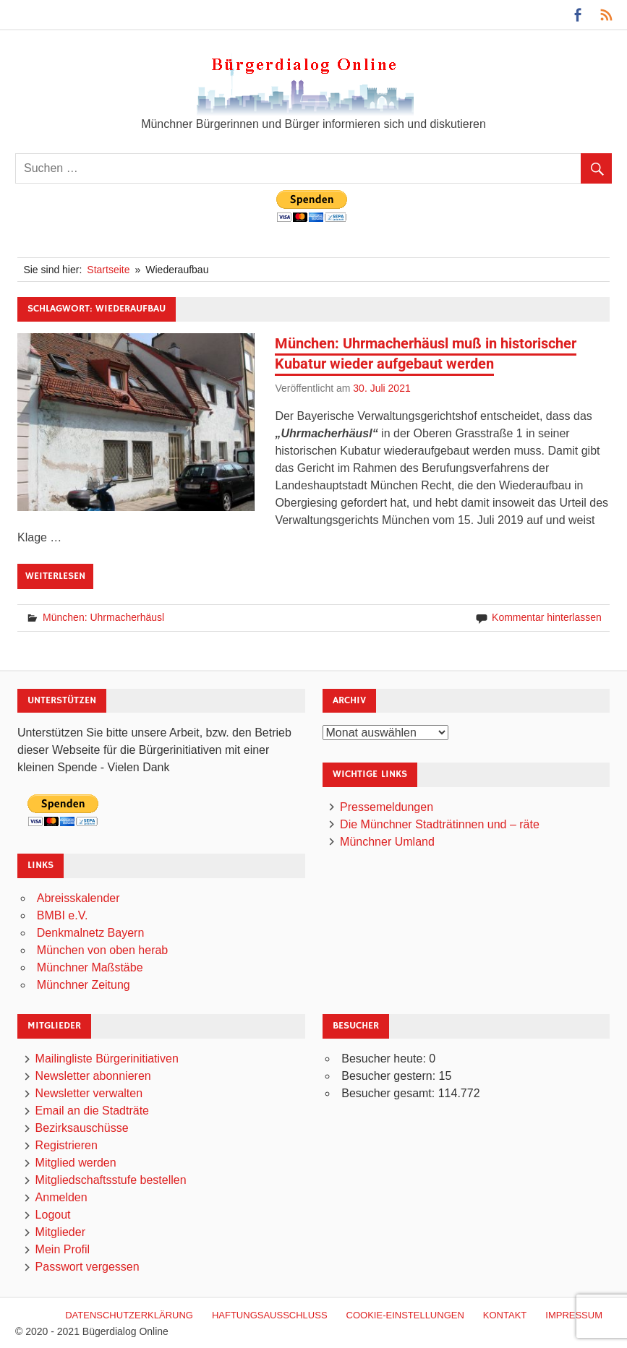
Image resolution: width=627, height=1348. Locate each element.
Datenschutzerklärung (129, 1315)
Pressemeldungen (386, 807)
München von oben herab (102, 950)
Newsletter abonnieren (93, 1076)
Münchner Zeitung (83, 985)
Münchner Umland (387, 842)
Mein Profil (62, 1249)
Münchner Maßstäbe (90, 967)
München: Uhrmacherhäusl (103, 617)
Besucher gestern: (389, 1076)
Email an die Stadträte (92, 1110)
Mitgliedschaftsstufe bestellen (111, 1180)
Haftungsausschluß (270, 1315)
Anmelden (61, 1197)
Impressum (573, 1315)
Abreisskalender (78, 898)
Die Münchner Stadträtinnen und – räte (439, 824)
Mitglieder (60, 1232)
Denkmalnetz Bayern (91, 933)
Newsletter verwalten (89, 1093)
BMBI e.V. (62, 915)
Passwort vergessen (87, 1267)
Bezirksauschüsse (82, 1128)
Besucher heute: (385, 1058)
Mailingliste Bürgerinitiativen (107, 1058)
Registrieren (66, 1145)
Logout (53, 1215)
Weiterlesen (55, 576)
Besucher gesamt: (389, 1093)
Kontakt (504, 1315)
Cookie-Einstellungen (405, 1315)
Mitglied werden (75, 1162)
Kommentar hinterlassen (547, 617)
